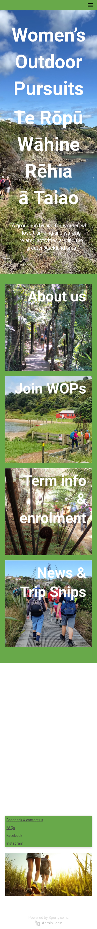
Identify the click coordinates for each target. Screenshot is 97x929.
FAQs (10, 828)
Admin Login (48, 923)
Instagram (14, 843)
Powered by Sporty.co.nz (48, 918)
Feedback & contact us (24, 820)
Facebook (14, 835)
